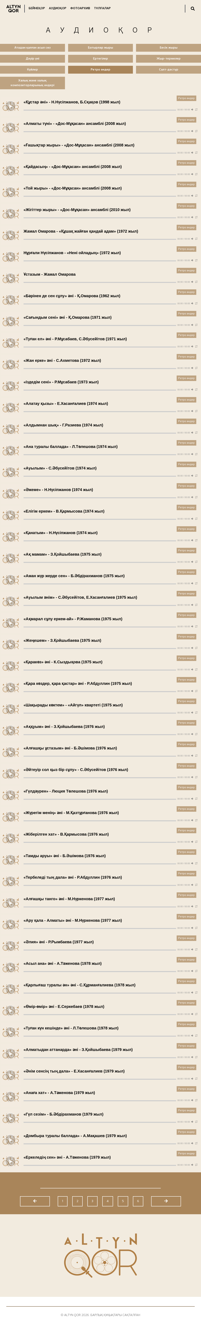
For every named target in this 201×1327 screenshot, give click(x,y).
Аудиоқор (57, 8)
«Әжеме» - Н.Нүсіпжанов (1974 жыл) (58, 489)
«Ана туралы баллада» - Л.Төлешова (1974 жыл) (71, 446)
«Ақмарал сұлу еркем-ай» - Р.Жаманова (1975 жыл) (73, 619)
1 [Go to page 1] (62, 1201)
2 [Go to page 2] (77, 1201)
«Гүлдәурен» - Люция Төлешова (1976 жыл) (66, 791)
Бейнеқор (37, 8)
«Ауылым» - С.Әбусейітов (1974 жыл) (60, 468)
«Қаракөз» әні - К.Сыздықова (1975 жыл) (63, 662)
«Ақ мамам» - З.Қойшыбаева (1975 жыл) (62, 554)
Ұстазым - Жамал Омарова (50, 274)
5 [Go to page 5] (123, 1201)
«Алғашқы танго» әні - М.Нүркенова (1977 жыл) (69, 899)
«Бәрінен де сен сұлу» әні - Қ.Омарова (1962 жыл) (72, 296)
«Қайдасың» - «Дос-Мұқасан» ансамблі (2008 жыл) (73, 166)
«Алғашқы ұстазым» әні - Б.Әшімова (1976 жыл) (70, 748)
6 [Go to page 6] (138, 1201)
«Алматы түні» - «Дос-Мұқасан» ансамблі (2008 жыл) (75, 123)
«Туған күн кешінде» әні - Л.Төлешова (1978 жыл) (71, 1028)
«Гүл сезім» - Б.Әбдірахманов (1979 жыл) (63, 1114)
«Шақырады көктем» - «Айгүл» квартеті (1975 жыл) (73, 705)
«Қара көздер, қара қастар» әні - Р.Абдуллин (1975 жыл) (78, 683)
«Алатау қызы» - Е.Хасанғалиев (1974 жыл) (66, 403)
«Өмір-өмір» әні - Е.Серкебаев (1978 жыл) (64, 1006)
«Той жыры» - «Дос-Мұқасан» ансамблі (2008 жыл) (73, 188)
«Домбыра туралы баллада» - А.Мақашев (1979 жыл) (75, 1136)
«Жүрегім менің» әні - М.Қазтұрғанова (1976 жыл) (71, 813)
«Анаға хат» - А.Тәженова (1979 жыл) (59, 1092)
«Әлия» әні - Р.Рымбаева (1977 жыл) (59, 942)
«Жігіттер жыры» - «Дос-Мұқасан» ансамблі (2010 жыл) (77, 210)
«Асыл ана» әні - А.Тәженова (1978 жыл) (63, 963)
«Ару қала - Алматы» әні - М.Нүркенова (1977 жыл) (73, 920)
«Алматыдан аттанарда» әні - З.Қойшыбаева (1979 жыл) (78, 1049)
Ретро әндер (186, 98)
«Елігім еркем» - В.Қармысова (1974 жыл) (64, 511)
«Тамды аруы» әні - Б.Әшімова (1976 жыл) (65, 856)
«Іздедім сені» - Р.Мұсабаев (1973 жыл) (61, 382)
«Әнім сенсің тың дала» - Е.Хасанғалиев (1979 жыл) (74, 1071)
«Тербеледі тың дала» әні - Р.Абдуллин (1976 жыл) (73, 877)
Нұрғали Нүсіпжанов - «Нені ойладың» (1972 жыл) (72, 253)
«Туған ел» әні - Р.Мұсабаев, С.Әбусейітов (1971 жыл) (75, 339)
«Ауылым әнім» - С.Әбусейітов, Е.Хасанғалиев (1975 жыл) (80, 597)
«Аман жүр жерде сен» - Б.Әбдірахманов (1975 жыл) (74, 576)
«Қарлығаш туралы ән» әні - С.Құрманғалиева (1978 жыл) (79, 985)
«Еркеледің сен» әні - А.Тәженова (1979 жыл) (67, 1157)
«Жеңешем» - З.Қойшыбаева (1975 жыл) (62, 640)
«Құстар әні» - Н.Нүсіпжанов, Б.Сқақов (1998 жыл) (72, 102)
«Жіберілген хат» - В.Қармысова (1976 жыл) (66, 834)
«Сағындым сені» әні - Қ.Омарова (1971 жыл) (67, 317)
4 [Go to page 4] (108, 1201)
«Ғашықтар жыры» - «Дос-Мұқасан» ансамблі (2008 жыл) (79, 145)
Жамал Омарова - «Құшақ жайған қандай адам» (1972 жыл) (81, 231)
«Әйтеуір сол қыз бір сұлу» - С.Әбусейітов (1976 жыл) (76, 769)
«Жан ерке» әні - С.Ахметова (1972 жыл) (62, 360)
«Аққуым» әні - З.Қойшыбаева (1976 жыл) (64, 726)
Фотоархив (80, 8)
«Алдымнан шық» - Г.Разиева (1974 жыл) (63, 425)
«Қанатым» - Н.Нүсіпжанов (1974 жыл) (61, 533)
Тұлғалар (102, 8)
